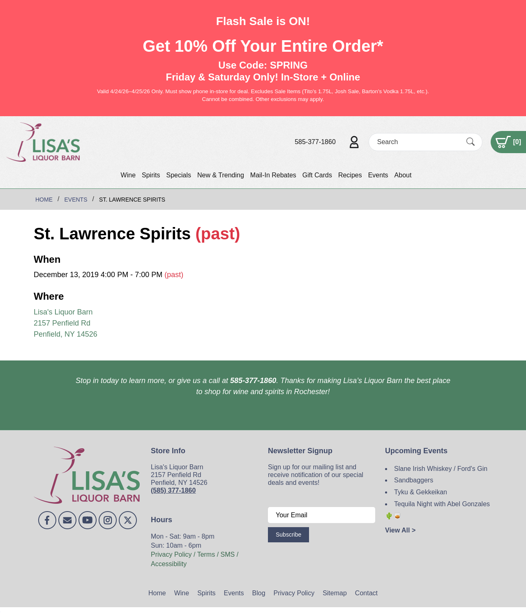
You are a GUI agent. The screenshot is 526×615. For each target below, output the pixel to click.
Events (378, 175)
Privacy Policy (294, 593)
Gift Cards (317, 175)
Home (157, 593)
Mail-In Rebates (273, 175)
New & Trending (220, 175)
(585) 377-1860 (173, 490)
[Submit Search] (470, 141)
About (403, 175)
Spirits (151, 175)
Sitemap (335, 593)
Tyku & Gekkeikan (420, 492)
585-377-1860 (315, 141)
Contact (366, 593)
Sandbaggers (413, 480)
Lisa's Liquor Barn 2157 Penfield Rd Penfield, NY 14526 (65, 323)
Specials (178, 175)
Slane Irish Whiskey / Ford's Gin (440, 468)
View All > (400, 530)
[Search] (418, 141)
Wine (128, 175)
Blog (258, 593)
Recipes (350, 175)
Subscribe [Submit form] (288, 534)
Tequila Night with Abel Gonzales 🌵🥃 (437, 509)
